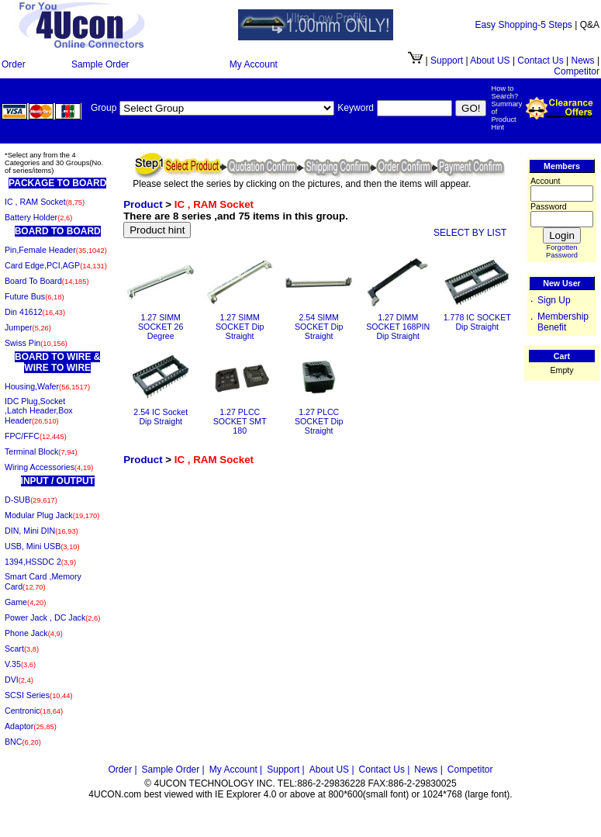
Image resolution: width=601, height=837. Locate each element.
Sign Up (554, 300)
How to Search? (504, 92)
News (583, 60)
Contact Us (540, 60)
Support (446, 60)
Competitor (576, 71)
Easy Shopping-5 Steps (523, 24)
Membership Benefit (563, 322)
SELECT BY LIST (469, 232)
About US (491, 60)
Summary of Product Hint (506, 115)
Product (142, 204)
